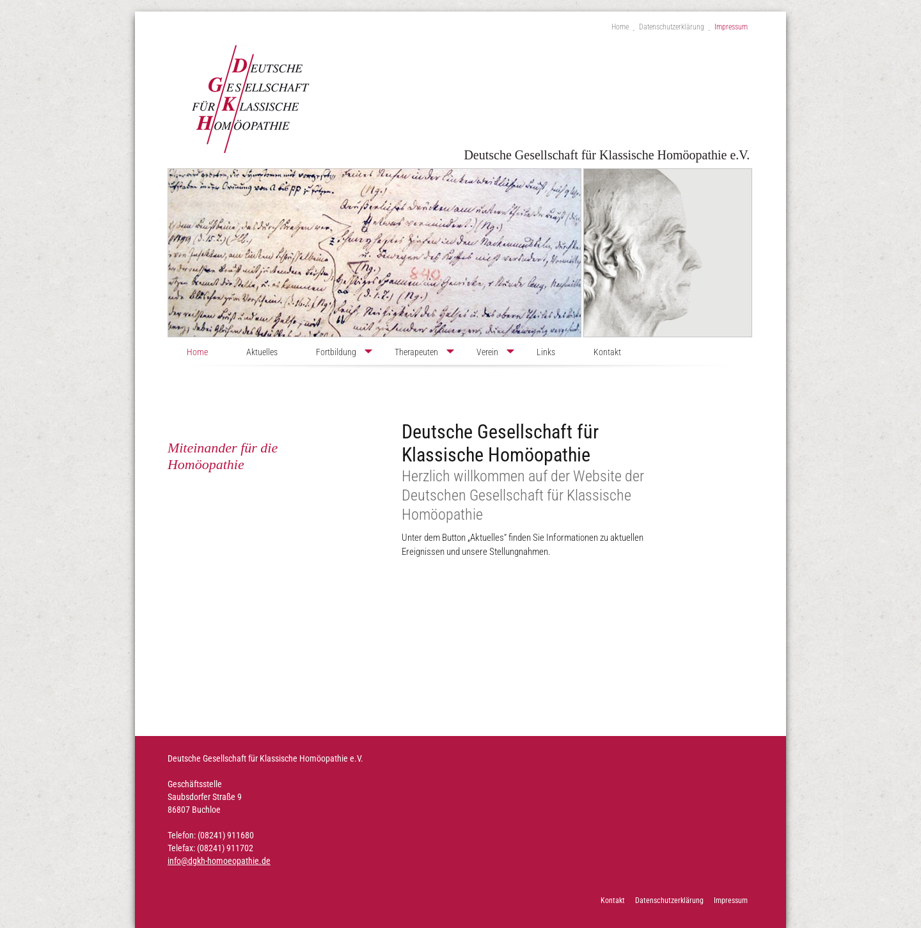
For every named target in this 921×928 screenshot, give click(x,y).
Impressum (731, 26)
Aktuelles (262, 352)
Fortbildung (336, 352)
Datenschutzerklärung (671, 26)
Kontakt (607, 352)
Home (620, 26)
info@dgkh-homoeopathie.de (219, 861)
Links (546, 352)
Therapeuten (416, 352)
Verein (487, 352)
